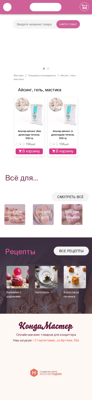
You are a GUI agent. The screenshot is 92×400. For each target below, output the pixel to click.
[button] (44, 69)
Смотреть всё (70, 197)
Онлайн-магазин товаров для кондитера (46, 335)
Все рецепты (71, 251)
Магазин (19, 75)
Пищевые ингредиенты (42, 75)
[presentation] (4, 214)
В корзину (29, 151)
